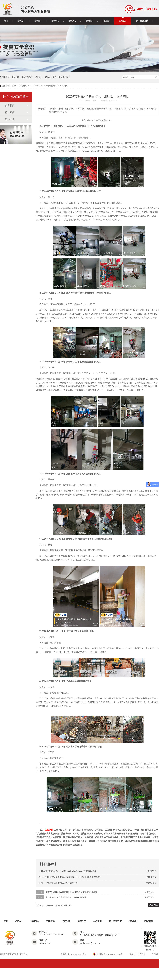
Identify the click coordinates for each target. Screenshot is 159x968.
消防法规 (10, 119)
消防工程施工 (27, 77)
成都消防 (68, 905)
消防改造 (59, 905)
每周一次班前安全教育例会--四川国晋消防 (58, 883)
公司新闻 (10, 105)
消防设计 (21, 21)
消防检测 (89, 21)
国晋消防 (49, 830)
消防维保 (55, 21)
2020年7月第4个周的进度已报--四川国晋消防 (48, 86)
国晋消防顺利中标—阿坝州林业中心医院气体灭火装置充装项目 (72, 892)
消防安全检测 (64, 77)
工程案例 (106, 21)
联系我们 (133, 921)
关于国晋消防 (142, 21)
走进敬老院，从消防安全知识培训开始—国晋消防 (66, 897)
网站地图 (148, 921)
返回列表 (153, 904)
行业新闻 (10, 112)
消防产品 (72, 21)
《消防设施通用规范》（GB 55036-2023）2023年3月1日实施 (67, 871)
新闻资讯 (123, 21)
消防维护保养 (50, 77)
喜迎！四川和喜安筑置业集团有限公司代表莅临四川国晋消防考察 (69, 877)
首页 (6, 21)
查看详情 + (149, 892)
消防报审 (15, 77)
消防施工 (38, 21)
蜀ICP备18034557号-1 (77, 954)
